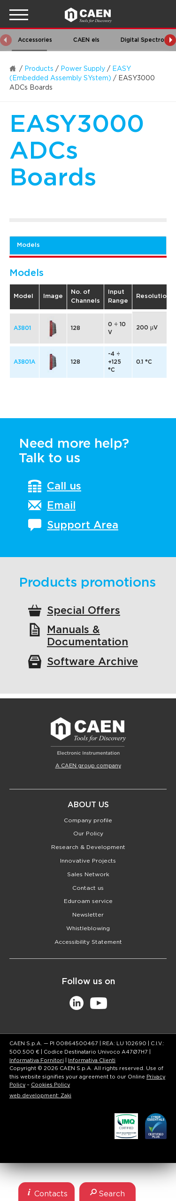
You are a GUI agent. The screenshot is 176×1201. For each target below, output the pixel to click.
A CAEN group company (88, 765)
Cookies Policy (50, 1084)
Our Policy (88, 833)
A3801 (22, 328)
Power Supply (83, 69)
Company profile (88, 820)
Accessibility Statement (88, 942)
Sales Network (88, 874)
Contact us (88, 888)
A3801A (24, 362)
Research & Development (88, 847)
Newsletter (88, 915)
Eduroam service (88, 901)
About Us (88, 805)
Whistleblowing (88, 928)
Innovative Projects (88, 861)
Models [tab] (28, 245)
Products (39, 69)
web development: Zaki (40, 1095)
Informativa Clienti (91, 1060)
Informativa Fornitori (36, 1060)
